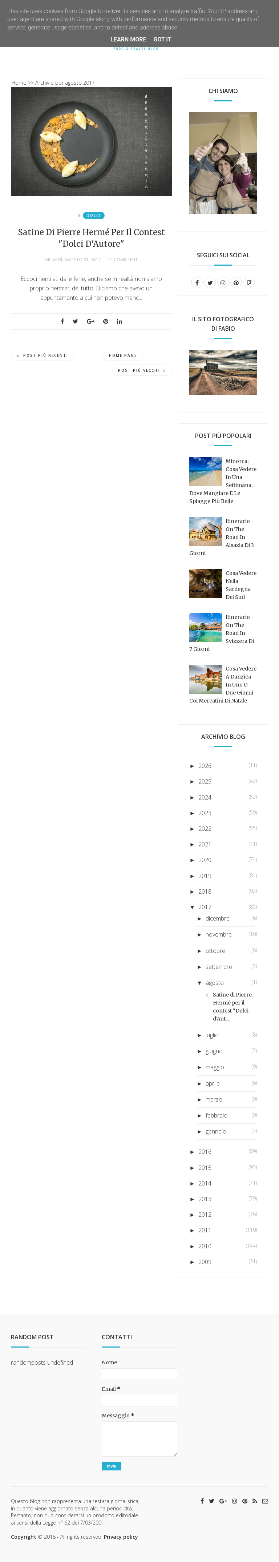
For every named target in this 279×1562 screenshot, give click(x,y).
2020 (204, 860)
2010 (204, 1246)
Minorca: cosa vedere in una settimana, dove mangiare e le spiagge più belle (222, 481)
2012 (204, 1215)
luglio (212, 1035)
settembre (219, 967)
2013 (204, 1199)
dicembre (218, 918)
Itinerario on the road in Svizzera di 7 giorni (221, 633)
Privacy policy (121, 1536)
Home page (123, 355)
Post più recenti (42, 355)
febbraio (216, 1115)
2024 (204, 797)
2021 (204, 844)
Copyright (23, 1536)
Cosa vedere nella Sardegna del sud (241, 585)
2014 (204, 1183)
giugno (214, 1051)
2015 (204, 1168)
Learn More (128, 39)
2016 (204, 1152)
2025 (204, 781)
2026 (204, 766)
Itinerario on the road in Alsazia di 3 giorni (221, 537)
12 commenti (122, 260)
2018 (204, 891)
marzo (214, 1099)
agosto (215, 983)
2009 (204, 1262)
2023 (204, 813)
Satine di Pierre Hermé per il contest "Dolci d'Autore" (91, 238)
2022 (204, 829)
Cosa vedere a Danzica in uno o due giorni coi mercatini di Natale (222, 684)
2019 (204, 876)
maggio (215, 1067)
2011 (204, 1230)
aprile (213, 1083)
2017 (204, 907)
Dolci (93, 215)
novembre (219, 934)
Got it (162, 39)
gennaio (216, 1131)
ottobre (215, 951)
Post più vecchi (142, 370)
